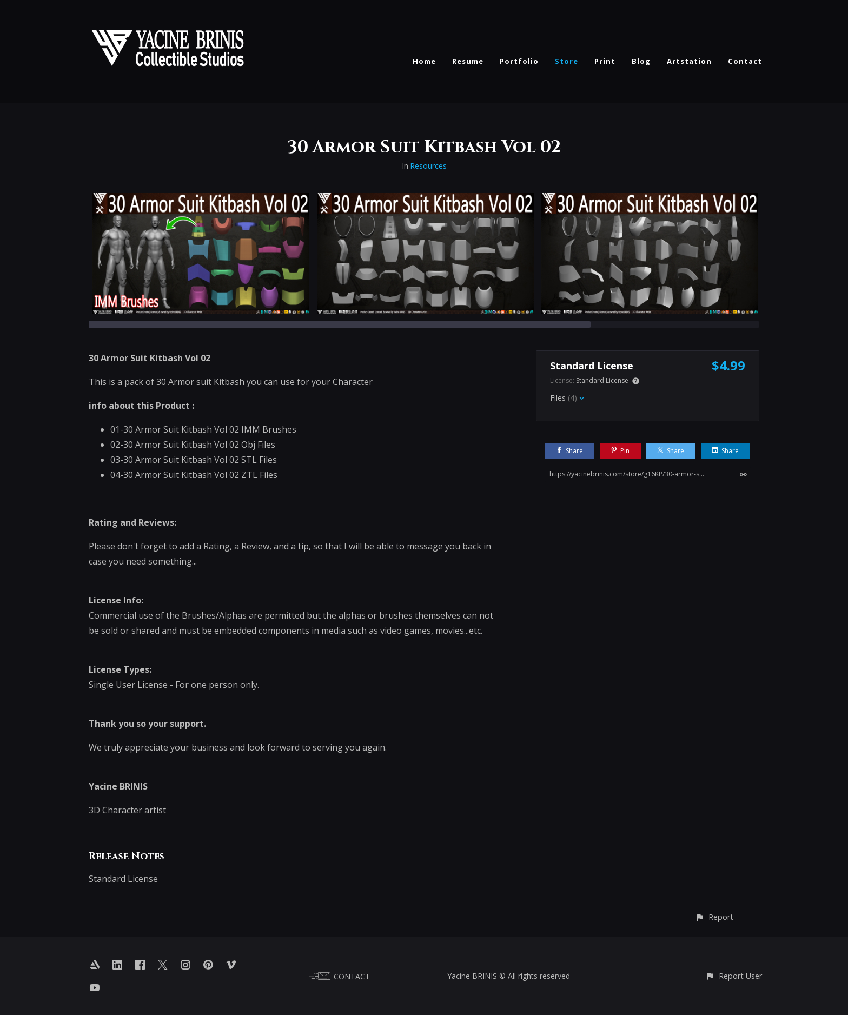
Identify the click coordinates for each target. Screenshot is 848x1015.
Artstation (689, 61)
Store (566, 61)
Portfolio (519, 61)
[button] (714, 917)
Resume (467, 61)
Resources (428, 166)
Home (424, 61)
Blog (641, 61)
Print (604, 61)
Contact (745, 61)
